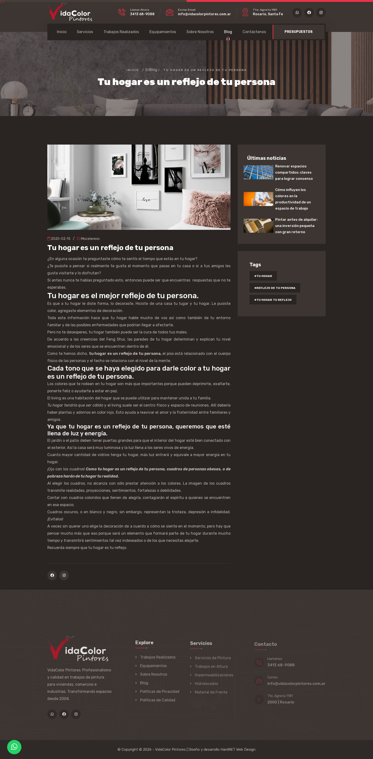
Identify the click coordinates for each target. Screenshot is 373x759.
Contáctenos (254, 32)
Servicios (85, 32)
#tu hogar (263, 276)
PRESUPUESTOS (299, 32)
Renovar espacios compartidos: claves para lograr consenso (294, 172)
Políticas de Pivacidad (159, 694)
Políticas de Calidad (157, 703)
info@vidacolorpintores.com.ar (204, 14)
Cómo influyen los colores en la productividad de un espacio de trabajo (293, 199)
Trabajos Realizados (121, 32)
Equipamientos (162, 32)
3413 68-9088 (142, 14)
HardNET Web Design (238, 749)
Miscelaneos (88, 239)
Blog (228, 32)
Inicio (61, 32)
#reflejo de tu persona (274, 288)
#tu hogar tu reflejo (273, 300)
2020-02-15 (58, 239)
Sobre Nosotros (200, 32)
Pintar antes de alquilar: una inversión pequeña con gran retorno (296, 225)
